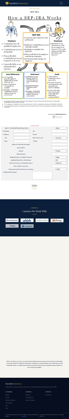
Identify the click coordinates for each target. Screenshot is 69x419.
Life (6, 405)
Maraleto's (17, 3)
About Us (28, 395)
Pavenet (24, 416)
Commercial (9, 403)
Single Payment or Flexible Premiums (21, 157)
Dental (7, 397)
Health (7, 395)
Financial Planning (10, 400)
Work (7, 408)
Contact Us (49, 395)
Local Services (29, 397)
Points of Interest (30, 400)
